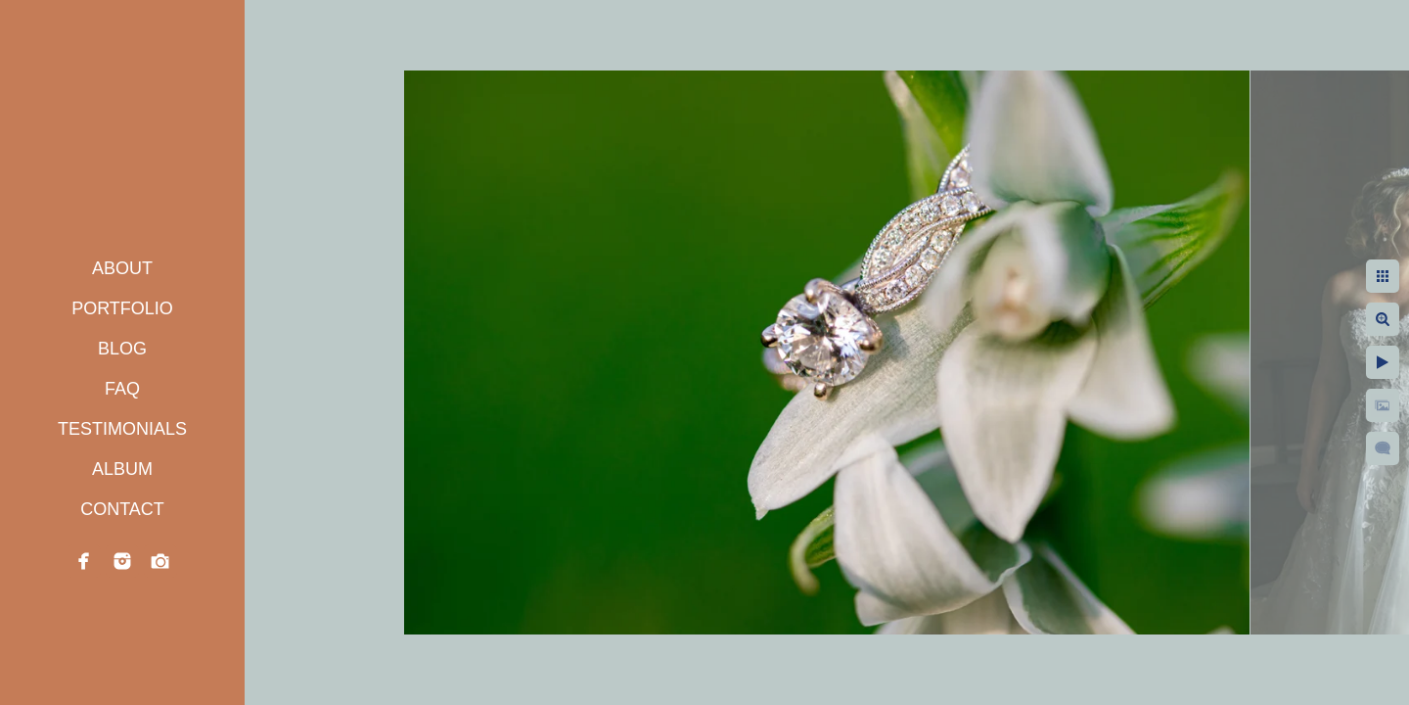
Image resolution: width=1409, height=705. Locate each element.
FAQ (122, 389)
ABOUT (122, 268)
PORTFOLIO (122, 308)
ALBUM (122, 469)
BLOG (122, 348)
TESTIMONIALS (122, 429)
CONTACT (122, 509)
